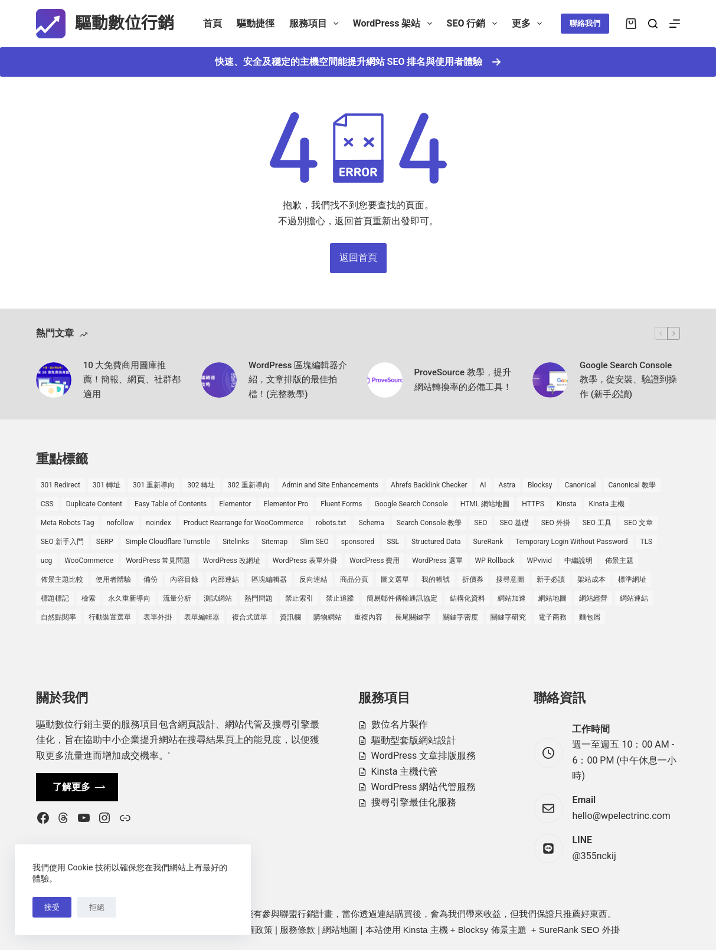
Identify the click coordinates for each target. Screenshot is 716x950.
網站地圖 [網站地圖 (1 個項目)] (552, 598)
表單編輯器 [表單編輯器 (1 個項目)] (202, 617)
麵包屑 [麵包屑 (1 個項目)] (589, 617)
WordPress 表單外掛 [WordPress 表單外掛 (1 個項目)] (305, 560)
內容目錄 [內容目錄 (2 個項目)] (184, 579)
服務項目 (316, 24)
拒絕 (96, 907)
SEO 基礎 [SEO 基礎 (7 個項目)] (513, 523)
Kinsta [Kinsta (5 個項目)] (567, 504)
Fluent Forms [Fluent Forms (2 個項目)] (341, 504)
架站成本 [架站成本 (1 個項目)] (591, 579)
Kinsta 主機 (425, 930)
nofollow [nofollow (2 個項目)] (119, 523)
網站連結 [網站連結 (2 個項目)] (634, 598)
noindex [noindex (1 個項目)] (158, 523)
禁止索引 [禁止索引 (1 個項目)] (299, 598)
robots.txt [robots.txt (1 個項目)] (331, 523)
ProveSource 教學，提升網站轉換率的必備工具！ (463, 379)
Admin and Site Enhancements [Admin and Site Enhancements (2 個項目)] (330, 485)
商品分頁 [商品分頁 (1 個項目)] (354, 579)
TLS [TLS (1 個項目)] (646, 542)
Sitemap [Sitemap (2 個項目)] (274, 542)
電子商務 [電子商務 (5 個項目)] (552, 617)
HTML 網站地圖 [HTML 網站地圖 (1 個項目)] (484, 504)
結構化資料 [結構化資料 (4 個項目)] (467, 598)
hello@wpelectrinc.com (621, 815)
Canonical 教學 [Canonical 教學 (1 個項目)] (632, 485)
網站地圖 (340, 930)
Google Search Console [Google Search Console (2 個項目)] (411, 504)
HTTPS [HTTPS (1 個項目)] (533, 504)
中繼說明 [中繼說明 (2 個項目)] (578, 560)
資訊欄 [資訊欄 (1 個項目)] (290, 617)
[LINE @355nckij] (548, 848)
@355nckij (594, 855)
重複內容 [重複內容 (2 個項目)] (368, 617)
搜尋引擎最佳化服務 (413, 802)
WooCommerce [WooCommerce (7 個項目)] (88, 560)
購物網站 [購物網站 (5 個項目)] (327, 617)
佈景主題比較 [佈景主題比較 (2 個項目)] (62, 579)
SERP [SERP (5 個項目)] (104, 542)
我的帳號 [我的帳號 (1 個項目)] (435, 579)
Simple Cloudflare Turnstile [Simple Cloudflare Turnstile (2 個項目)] (168, 542)
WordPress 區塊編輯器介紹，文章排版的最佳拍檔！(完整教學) (298, 380)
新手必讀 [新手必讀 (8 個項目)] (551, 579)
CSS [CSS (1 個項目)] (47, 504)
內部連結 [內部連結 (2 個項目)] (225, 579)
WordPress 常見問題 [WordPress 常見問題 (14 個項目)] (158, 560)
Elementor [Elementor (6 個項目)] (235, 504)
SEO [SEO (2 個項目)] (480, 523)
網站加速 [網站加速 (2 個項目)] (512, 598)
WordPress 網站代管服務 (423, 786)
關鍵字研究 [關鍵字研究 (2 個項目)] (508, 617)
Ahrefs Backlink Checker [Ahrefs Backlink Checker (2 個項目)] (429, 485)
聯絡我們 (585, 23)
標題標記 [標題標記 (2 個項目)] (55, 598)
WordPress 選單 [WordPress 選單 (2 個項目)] (437, 560)
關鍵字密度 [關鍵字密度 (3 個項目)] (460, 617)
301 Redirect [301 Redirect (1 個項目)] (60, 485)
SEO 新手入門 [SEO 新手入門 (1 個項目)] (62, 542)
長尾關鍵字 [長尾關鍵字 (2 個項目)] (412, 617)
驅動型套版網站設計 (413, 740)
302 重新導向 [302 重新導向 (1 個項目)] (249, 485)
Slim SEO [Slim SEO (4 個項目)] (314, 542)
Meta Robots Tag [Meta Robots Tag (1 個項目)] (67, 523)
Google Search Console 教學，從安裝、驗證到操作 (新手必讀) (628, 380)
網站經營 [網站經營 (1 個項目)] (593, 598)
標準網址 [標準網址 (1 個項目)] (632, 579)
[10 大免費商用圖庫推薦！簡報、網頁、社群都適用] (53, 380)
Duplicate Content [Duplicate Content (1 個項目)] (94, 504)
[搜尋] (653, 23)
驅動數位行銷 (124, 23)
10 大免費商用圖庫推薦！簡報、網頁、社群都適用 (132, 380)
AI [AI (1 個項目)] (483, 485)
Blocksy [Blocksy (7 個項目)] (540, 485)
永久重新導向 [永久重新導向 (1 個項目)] (129, 598)
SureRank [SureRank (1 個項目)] (488, 542)
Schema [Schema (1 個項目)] (371, 523)
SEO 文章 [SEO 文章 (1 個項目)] (638, 523)
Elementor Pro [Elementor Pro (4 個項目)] (286, 504)
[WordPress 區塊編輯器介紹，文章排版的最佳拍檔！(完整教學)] (219, 380)
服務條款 (297, 930)
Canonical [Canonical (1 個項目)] (580, 485)
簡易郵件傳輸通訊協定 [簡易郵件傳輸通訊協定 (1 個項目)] (402, 598)
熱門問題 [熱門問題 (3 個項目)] (258, 598)
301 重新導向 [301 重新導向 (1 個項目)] (154, 485)
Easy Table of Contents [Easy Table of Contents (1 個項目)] (171, 504)
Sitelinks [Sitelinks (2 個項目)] (236, 542)
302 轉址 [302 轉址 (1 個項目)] (201, 485)
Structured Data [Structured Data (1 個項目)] (435, 542)
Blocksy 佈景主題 (492, 930)
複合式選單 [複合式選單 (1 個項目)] (249, 617)
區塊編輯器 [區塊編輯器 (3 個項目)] (269, 579)
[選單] (674, 23)
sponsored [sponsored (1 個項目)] (358, 542)
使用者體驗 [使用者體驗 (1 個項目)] (113, 579)
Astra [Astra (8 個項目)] (507, 485)
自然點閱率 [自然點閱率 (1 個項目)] (58, 617)
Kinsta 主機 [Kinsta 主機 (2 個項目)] (607, 504)
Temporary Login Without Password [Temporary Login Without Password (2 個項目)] (571, 542)
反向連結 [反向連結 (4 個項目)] (313, 579)
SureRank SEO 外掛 (579, 930)
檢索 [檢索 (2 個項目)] (88, 598)
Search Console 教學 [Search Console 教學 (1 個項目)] (429, 523)
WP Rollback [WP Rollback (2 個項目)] (495, 560)
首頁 (212, 23)
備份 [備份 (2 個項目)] (150, 579)
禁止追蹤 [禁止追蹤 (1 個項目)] (340, 598)
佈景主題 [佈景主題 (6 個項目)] (619, 560)
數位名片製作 (399, 724)
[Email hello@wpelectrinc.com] (548, 808)
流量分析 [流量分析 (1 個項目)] (177, 598)
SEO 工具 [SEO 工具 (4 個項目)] (597, 523)
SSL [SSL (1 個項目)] (393, 542)
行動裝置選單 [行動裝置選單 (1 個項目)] (110, 617)
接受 (52, 907)
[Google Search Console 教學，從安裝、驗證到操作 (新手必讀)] (550, 380)
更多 (529, 24)
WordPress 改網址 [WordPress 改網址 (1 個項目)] (231, 560)
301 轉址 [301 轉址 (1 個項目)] (106, 485)
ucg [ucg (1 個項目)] (47, 560)
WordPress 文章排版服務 (423, 755)
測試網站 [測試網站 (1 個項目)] (218, 598)
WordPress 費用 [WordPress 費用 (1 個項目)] (374, 560)
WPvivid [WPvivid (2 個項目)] (539, 560)
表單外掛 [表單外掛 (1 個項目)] (157, 617)
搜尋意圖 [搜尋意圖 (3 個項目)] (510, 579)
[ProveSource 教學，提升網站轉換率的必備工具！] (385, 380)
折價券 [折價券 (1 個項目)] (472, 579)
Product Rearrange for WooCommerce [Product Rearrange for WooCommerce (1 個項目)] (243, 523)
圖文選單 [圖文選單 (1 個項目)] (395, 579)
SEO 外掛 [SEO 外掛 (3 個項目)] (555, 523)
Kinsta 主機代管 (404, 771)
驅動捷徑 (255, 23)
